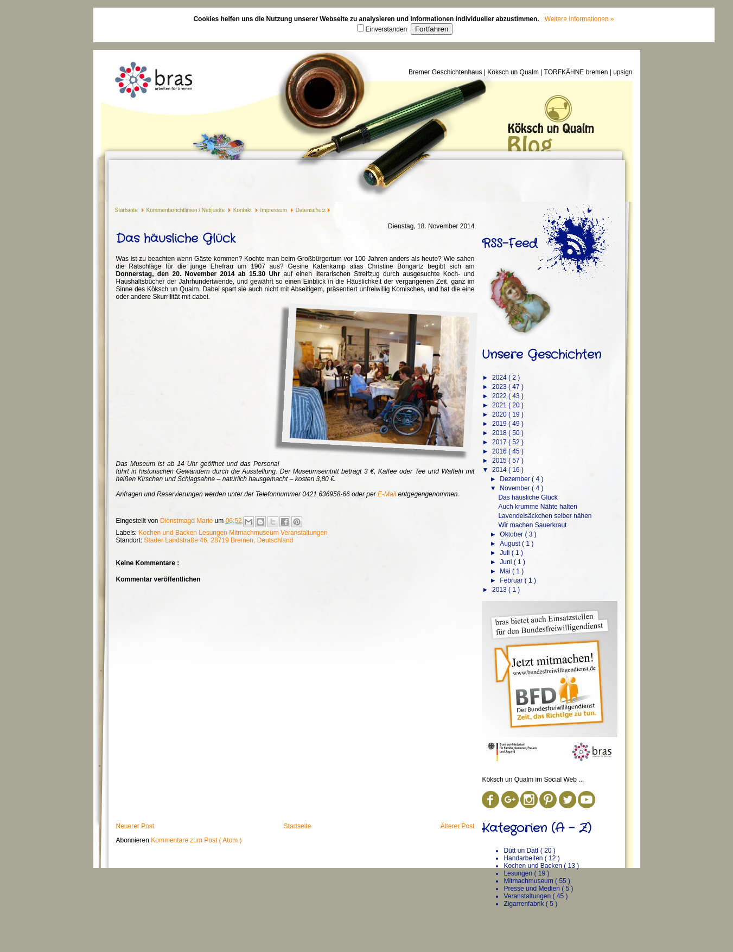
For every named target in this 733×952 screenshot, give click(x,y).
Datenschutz (311, 210)
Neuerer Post (135, 826)
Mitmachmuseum (255, 532)
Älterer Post (458, 826)
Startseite (127, 210)
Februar (512, 580)
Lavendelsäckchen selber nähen (544, 516)
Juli (505, 553)
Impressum (274, 210)
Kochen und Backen (169, 532)
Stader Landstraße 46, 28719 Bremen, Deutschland (219, 540)
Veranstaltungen (304, 532)
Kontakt (243, 210)
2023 (500, 387)
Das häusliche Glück (527, 497)
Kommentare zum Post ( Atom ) (196, 840)
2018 (500, 433)
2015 (500, 460)
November (516, 488)
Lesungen (214, 532)
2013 (500, 589)
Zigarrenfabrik (524, 904)
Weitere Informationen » (579, 19)
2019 (500, 423)
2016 (500, 451)
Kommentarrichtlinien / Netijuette (186, 210)
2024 (500, 377)
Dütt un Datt (521, 850)
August (511, 543)
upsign (622, 72)
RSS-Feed (509, 243)
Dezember (516, 479)
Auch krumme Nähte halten (537, 506)
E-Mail (387, 494)
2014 (500, 470)
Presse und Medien (532, 888)
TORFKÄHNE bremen (577, 72)
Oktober (512, 534)
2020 (500, 414)
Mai (506, 571)
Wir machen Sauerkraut (532, 525)
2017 (500, 442)
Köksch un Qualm (513, 72)
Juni (506, 562)
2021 (500, 405)
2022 (500, 396)
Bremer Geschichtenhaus (446, 72)
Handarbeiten (523, 858)
